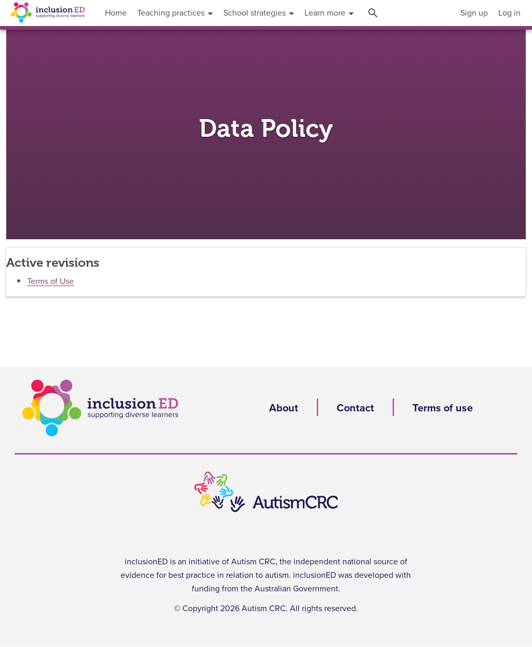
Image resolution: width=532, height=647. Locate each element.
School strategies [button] (258, 13)
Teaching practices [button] (175, 13)
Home (116, 13)
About (283, 408)
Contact (355, 408)
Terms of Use (50, 281)
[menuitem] (474, 13)
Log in (509, 13)
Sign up (474, 13)
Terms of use (443, 408)
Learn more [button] (329, 13)
